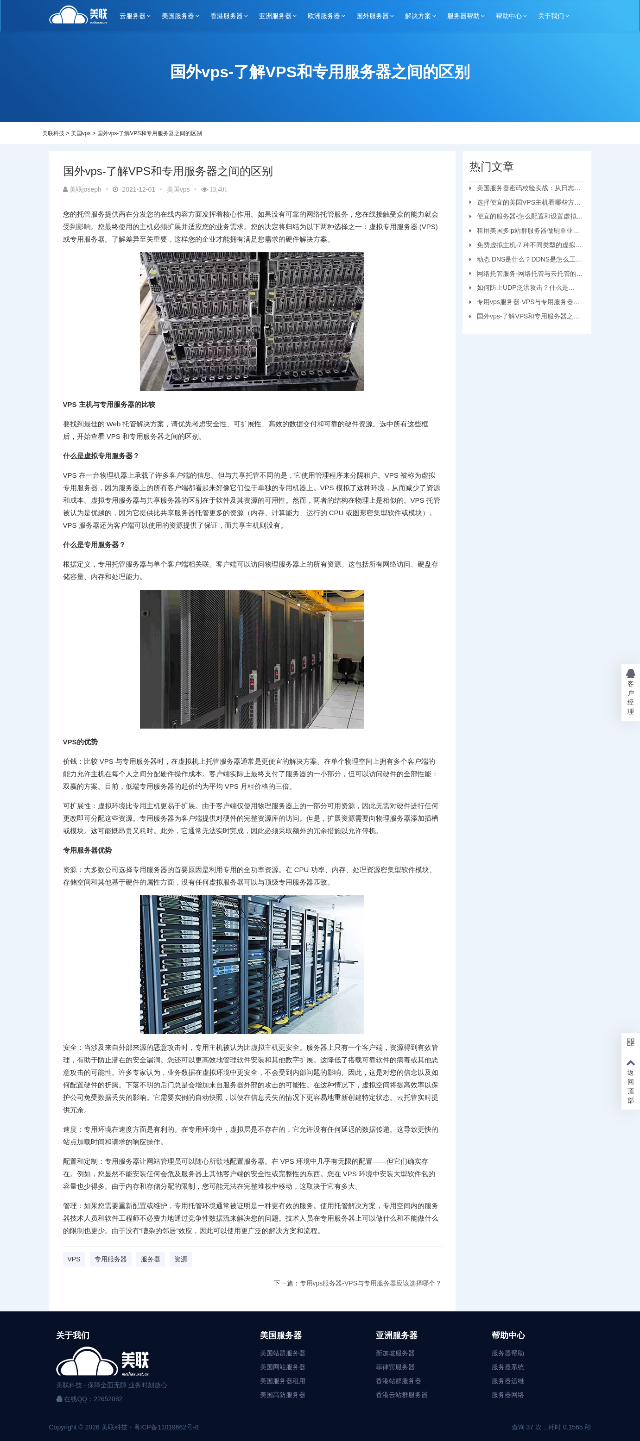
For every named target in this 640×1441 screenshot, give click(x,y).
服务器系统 (508, 1367)
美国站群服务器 (282, 1353)
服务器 (150, 1259)
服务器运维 (508, 1381)
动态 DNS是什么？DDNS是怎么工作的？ (525, 261)
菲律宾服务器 (395, 1367)
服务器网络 (508, 1394)
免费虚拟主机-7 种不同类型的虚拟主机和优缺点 (525, 246)
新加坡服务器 (395, 1353)
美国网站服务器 (282, 1367)
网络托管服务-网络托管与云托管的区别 (526, 275)
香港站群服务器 (398, 1381)
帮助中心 (509, 15)
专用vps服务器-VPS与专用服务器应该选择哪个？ (371, 1283)
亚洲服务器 (275, 15)
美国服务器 (178, 15)
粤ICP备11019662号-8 (166, 1427)
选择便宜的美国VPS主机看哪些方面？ (521, 204)
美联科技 (53, 133)
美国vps (81, 133)
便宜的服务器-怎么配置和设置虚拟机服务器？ (526, 217)
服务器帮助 (463, 15)
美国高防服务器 (282, 1394)
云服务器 (133, 15)
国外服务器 (372, 15)
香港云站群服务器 (402, 1394)
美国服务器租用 (282, 1381)
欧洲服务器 (324, 15)
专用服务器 (111, 1259)
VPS (74, 1259)
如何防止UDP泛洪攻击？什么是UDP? (519, 289)
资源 (180, 1259)
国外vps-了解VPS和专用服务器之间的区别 (150, 133)
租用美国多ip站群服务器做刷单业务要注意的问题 (524, 232)
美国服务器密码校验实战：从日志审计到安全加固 (525, 189)
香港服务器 (226, 15)
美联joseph (82, 189)
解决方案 (418, 15)
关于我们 (551, 15)
